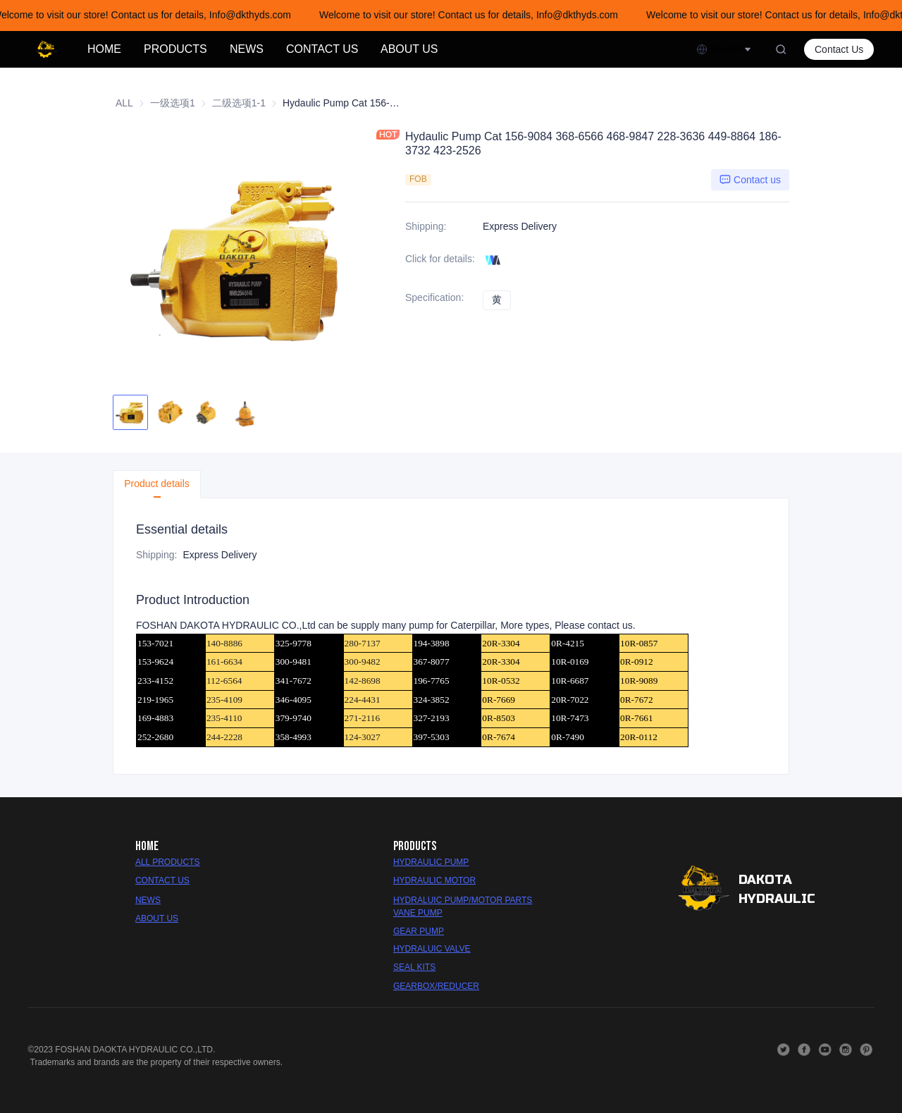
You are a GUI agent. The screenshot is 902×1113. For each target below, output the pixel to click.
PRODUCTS (175, 49)
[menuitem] (104, 49)
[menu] (386, 49)
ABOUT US (409, 49)
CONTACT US (322, 49)
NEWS (247, 49)
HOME (104, 49)
